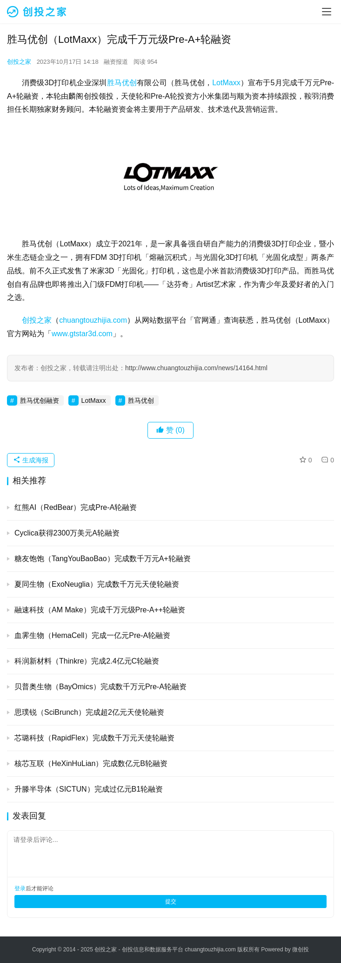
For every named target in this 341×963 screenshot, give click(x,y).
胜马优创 (122, 83)
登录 (20, 888)
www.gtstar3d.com (82, 334)
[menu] (326, 11)
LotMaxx (226, 83)
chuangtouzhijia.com (93, 320)
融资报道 (116, 61)
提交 (170, 901)
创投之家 (19, 61)
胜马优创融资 (39, 400)
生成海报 (30, 460)
